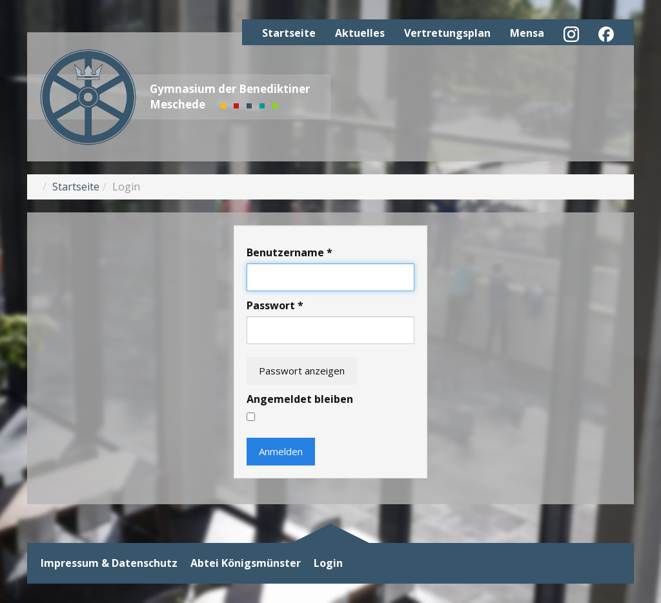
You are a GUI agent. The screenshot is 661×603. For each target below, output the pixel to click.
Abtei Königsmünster (245, 563)
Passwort (275, 305)
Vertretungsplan (447, 33)
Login (328, 563)
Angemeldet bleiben (300, 399)
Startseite (289, 33)
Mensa (527, 33)
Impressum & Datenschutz (109, 563)
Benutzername (289, 252)
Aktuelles (360, 33)
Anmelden (281, 451)
